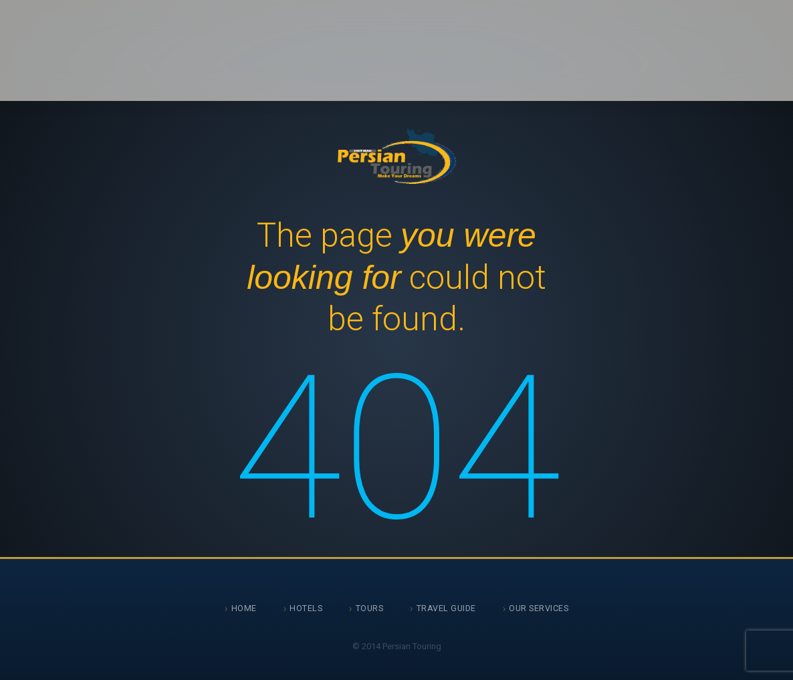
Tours (370, 608)
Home (244, 608)
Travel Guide (446, 608)
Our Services (538, 608)
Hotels (306, 608)
